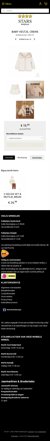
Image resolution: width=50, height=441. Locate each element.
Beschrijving (22, 157)
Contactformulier (8, 294)
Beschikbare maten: (15, 134)
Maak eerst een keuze (25, 145)
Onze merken (6, 296)
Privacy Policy (6, 300)
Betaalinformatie (8, 290)
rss (36, 431)
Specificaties (37, 157)
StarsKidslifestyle (12, 309)
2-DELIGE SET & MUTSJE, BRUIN (12, 195)
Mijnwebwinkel (33, 436)
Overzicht (9, 157)
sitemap (31, 431)
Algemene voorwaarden (11, 288)
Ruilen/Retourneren (9, 302)
